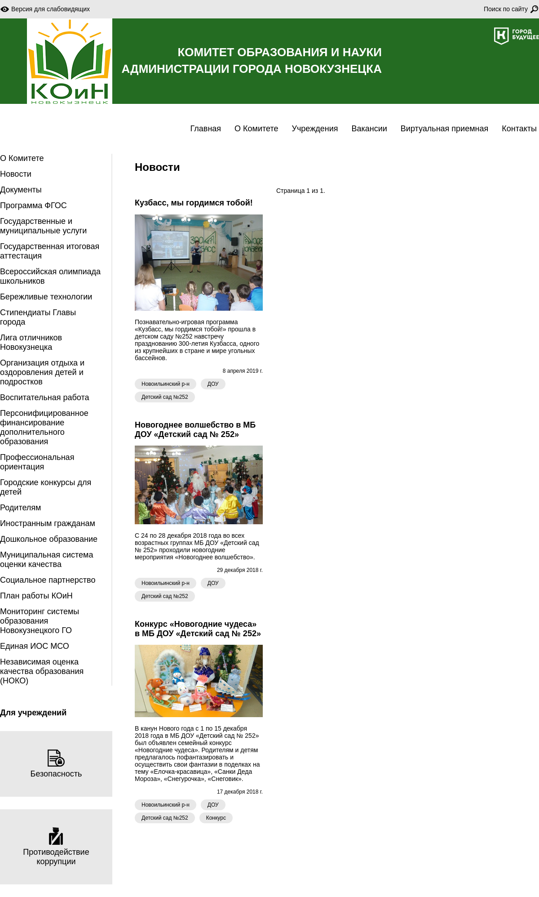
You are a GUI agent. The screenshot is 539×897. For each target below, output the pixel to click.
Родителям (20, 507)
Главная (205, 128)
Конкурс (216, 818)
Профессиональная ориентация (37, 462)
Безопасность (56, 763)
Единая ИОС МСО (34, 646)
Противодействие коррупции (56, 846)
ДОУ (213, 384)
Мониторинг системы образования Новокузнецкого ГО (39, 621)
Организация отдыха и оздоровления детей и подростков (42, 372)
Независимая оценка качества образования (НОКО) (42, 671)
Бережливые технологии (46, 296)
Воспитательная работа (44, 397)
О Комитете (256, 128)
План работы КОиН (36, 595)
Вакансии (369, 128)
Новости (15, 174)
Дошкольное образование (48, 539)
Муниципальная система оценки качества (46, 559)
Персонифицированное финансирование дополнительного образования (44, 427)
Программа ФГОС (33, 205)
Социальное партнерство (47, 580)
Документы (21, 189)
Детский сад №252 (164, 397)
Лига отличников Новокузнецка (31, 342)
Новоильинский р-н (165, 384)
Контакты (519, 128)
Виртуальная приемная (444, 128)
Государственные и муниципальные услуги (43, 226)
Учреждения (315, 128)
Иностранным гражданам (47, 523)
